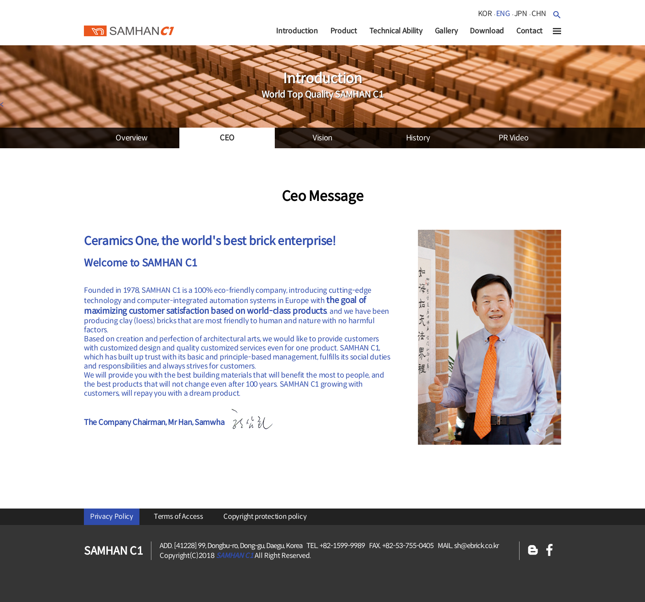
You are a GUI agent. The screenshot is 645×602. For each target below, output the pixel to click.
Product (343, 30)
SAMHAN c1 (129, 28)
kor (485, 13)
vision (322, 137)
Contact (529, 30)
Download (487, 30)
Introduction (297, 30)
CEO (227, 137)
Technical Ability (395, 30)
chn (538, 13)
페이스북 (549, 550)
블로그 (533, 550)
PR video (514, 137)
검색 (556, 14)
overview (132, 137)
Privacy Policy (111, 516)
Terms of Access (178, 516)
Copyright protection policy (264, 516)
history (418, 137)
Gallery (446, 30)
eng (503, 13)
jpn (520, 13)
